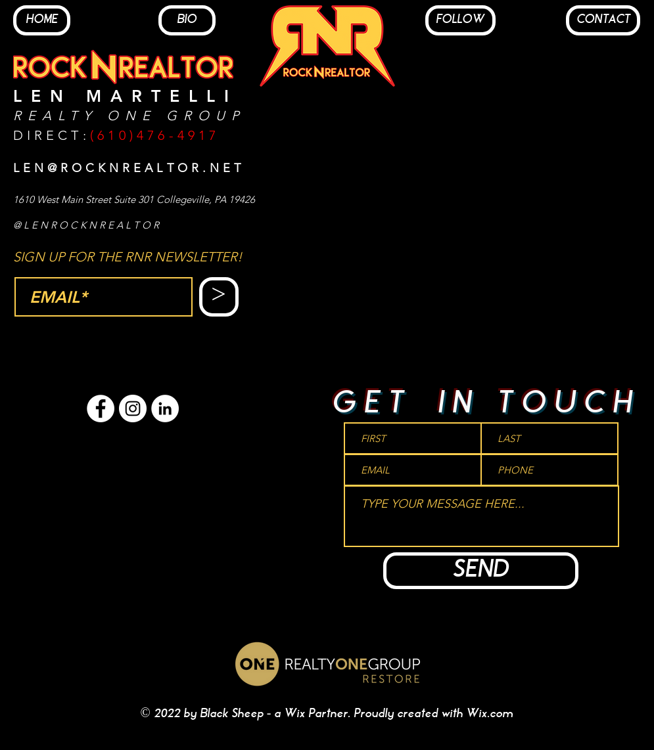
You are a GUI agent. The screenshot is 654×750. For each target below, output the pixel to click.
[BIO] (187, 20)
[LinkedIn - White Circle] (165, 408)
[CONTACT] (603, 20)
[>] (219, 297)
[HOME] (41, 20)
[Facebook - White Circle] (100, 408)
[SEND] (480, 570)
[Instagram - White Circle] (133, 408)
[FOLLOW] (460, 20)
